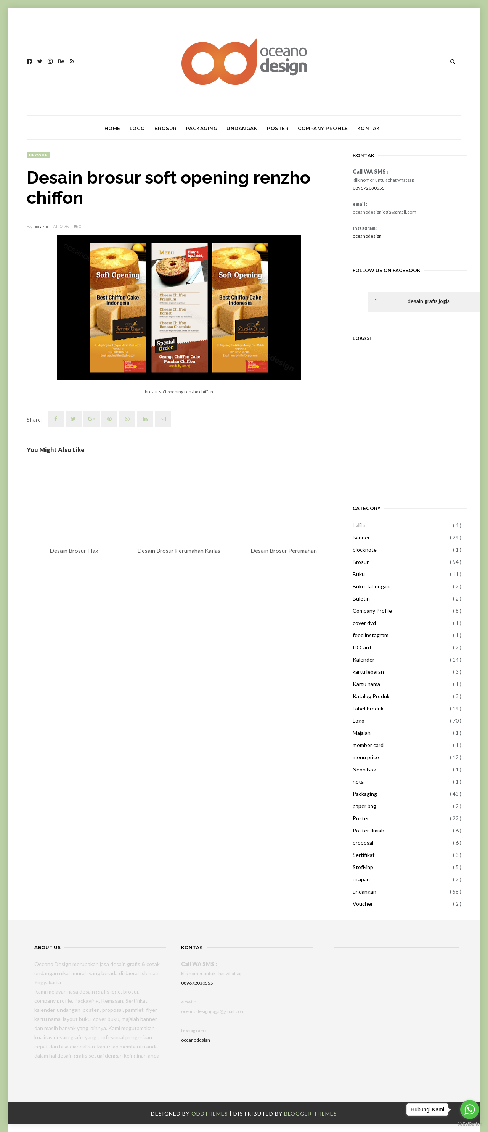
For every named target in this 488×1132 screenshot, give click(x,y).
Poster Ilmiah (368, 830)
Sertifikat (364, 855)
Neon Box (364, 769)
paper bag (364, 806)
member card (368, 745)
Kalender (363, 659)
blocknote (365, 549)
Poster (361, 818)
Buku (359, 574)
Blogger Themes (310, 1113)
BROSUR (165, 128)
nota (358, 781)
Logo (358, 720)
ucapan (361, 879)
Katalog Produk (371, 696)
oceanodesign (367, 236)
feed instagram (370, 635)
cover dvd (364, 623)
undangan (364, 891)
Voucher (363, 903)
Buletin (361, 598)
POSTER (278, 128)
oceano (41, 226)
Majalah (362, 732)
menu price (366, 757)
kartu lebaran (368, 671)
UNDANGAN (242, 128)
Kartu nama (366, 684)
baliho (360, 525)
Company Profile (372, 610)
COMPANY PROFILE (323, 128)
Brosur (38, 155)
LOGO (137, 128)
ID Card (362, 647)
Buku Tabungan (371, 586)
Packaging (365, 794)
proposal (363, 842)
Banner (361, 537)
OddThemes (209, 1113)
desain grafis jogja (429, 301)
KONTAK (368, 128)
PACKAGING (202, 128)
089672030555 (369, 188)
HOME (112, 128)
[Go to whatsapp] (469, 1109)
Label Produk (368, 708)
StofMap (363, 867)
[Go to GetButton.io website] (470, 1124)
